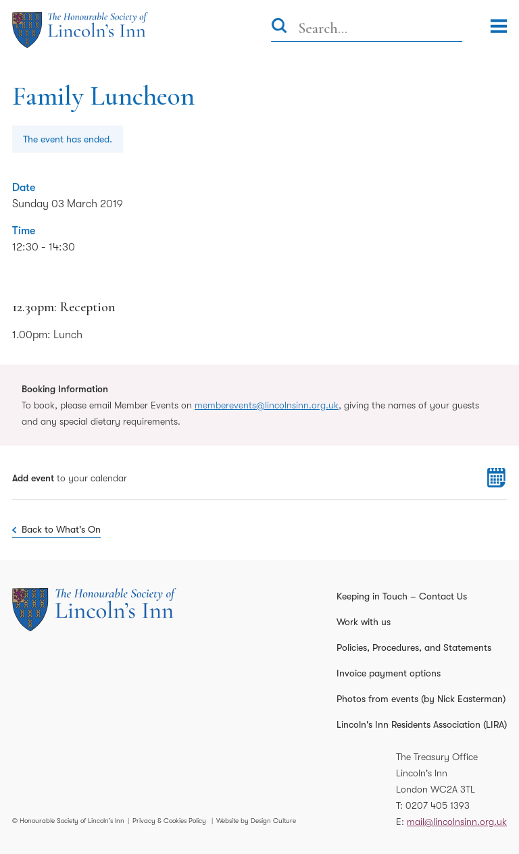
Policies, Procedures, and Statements (414, 647)
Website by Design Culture (256, 820)
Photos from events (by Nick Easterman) (421, 698)
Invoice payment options (389, 673)
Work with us (364, 621)
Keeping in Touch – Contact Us (402, 596)
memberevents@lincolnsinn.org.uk (267, 405)
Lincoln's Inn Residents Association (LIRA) (422, 724)
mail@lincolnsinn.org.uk (457, 821)
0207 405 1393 (437, 805)
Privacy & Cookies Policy (169, 820)
